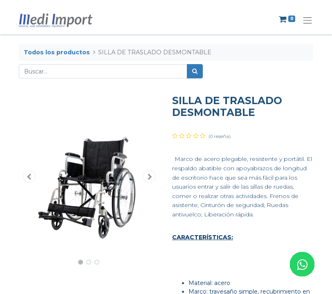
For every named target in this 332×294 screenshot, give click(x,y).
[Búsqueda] (195, 71)
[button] (29, 176)
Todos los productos (57, 52)
